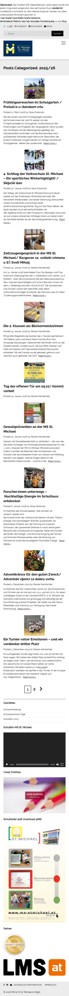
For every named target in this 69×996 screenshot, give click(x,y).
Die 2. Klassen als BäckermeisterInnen (33, 326)
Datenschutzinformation (28, 985)
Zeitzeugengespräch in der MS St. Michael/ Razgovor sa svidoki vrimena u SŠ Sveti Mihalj (34, 257)
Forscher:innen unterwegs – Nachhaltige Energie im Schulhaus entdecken (30, 496)
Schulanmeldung (12, 709)
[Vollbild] (62, 764)
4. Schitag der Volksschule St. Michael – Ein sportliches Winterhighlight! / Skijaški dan (33, 178)
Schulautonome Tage (14, 714)
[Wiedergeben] (7, 764)
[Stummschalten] (57, 764)
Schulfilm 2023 (11, 719)
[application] (34, 749)
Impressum (50, 985)
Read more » (50, 143)
